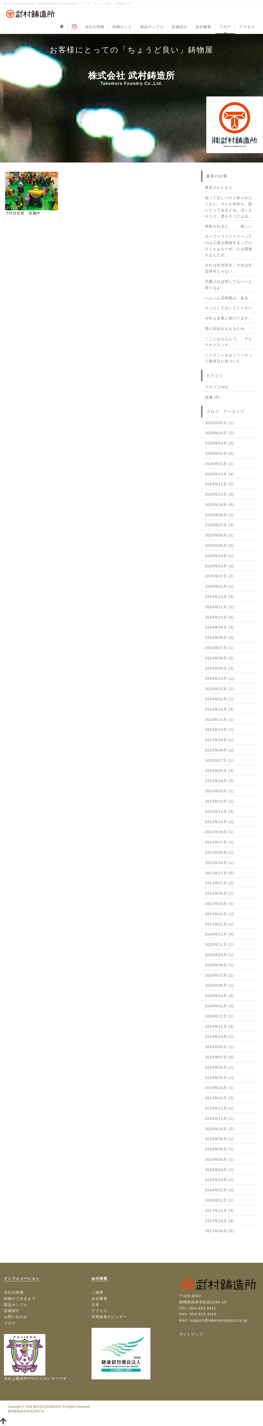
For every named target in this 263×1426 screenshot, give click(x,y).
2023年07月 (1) (219, 760)
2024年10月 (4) (219, 617)
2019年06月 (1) (219, 1067)
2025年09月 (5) (219, 505)
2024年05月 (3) (219, 668)
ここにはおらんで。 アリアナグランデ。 (228, 342)
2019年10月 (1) (219, 1036)
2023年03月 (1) (219, 791)
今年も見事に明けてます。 (228, 318)
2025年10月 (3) (219, 494)
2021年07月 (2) (219, 883)
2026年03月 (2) (219, 443)
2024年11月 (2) (219, 607)
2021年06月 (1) (219, 893)
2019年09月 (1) (219, 1047)
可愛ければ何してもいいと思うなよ (228, 284)
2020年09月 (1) (219, 955)
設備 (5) (212, 397)
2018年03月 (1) (219, 1180)
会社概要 (204, 27)
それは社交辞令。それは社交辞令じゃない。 (228, 268)
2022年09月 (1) (219, 832)
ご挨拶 (97, 1292)
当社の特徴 (95, 27)
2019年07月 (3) (219, 1057)
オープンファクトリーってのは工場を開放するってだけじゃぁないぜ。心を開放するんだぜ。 (228, 245)
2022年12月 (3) (219, 812)
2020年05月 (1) (219, 985)
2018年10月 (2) (219, 1129)
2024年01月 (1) (219, 699)
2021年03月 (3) (219, 904)
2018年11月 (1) (219, 1118)
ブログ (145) (216, 387)
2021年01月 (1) (219, 924)
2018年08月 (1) (219, 1139)
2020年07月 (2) (219, 975)
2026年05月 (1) (219, 423)
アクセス (247, 27)
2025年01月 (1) (219, 586)
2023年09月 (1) (219, 740)
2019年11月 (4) (219, 1026)
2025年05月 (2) (219, 545)
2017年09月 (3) (219, 1231)
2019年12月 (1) (219, 1016)
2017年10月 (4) (219, 1221)
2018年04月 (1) (219, 1170)
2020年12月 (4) (219, 934)
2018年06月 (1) (219, 1149)
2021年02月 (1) (219, 914)
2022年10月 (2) (219, 822)
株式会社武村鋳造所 (47, 1407)
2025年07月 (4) (219, 525)
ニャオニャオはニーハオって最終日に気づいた (228, 358)
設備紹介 (180, 27)
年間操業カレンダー (109, 1317)
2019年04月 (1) (219, 1088)
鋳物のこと (122, 27)
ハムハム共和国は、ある (226, 298)
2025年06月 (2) (219, 535)
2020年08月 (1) (219, 965)
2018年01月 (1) (219, 1200)
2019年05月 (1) (219, 1078)
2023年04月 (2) (219, 781)
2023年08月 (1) (219, 750)
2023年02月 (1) (219, 801)
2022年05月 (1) (219, 852)
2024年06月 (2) (219, 658)
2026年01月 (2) (219, 464)
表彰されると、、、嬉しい (228, 226)
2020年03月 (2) (219, 996)
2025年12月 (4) (219, 474)
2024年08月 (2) (219, 637)
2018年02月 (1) (219, 1190)
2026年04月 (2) (219, 433)
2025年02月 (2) (219, 576)
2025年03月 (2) (219, 566)
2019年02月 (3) (219, 1098)
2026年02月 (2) (219, 453)
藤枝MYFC (25, 1378)
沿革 (95, 1305)
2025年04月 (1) (219, 556)
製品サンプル (152, 27)
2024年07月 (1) (219, 648)
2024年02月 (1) (219, 689)
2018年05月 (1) (219, 1159)
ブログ (225, 27)
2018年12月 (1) (219, 1108)
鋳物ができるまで (19, 1298)
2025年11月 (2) (219, 484)
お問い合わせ (15, 1317)
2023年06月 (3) (219, 771)
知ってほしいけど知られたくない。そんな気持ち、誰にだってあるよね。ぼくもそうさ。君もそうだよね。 (228, 207)
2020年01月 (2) (219, 1006)
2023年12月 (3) (219, 709)
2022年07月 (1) (219, 842)
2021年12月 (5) (219, 873)
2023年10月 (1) (219, 730)
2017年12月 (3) (219, 1211)
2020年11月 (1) (219, 944)
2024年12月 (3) (219, 597)
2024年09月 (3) (219, 627)
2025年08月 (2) (219, 515)
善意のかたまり (219, 187)
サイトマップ (191, 1334)
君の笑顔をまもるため (225, 328)
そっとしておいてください (228, 308)
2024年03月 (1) (219, 678)
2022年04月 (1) (219, 863)
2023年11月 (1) (219, 719)
